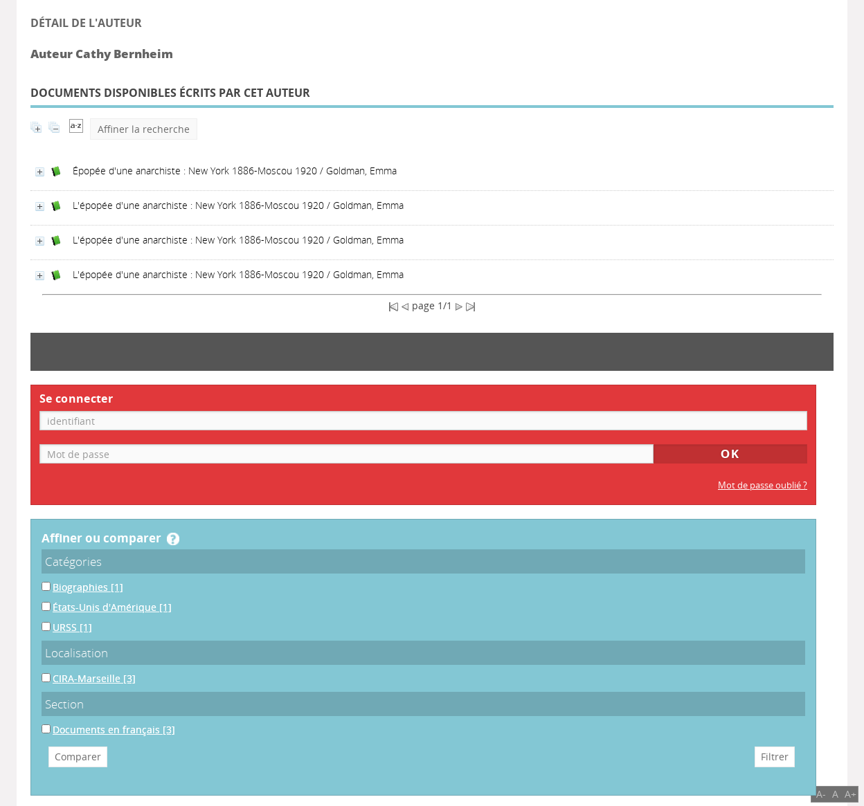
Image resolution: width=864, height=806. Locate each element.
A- (821, 793)
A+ (850, 793)
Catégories (73, 561)
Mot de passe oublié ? (762, 485)
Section (64, 704)
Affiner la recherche (144, 129)
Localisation (76, 653)
